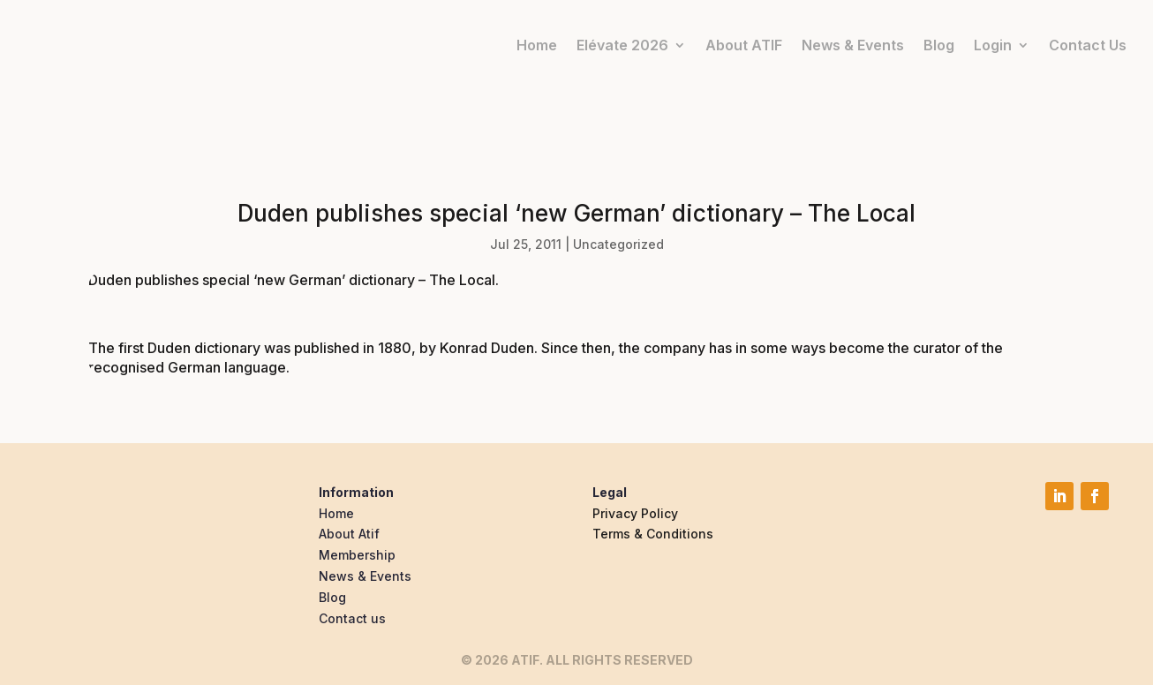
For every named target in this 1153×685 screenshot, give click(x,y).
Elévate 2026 (622, 45)
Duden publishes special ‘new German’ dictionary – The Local (291, 280)
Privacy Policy (635, 513)
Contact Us (1088, 45)
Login (993, 45)
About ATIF (743, 45)
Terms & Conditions (652, 533)
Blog (938, 45)
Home (536, 45)
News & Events (853, 45)
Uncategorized (618, 244)
